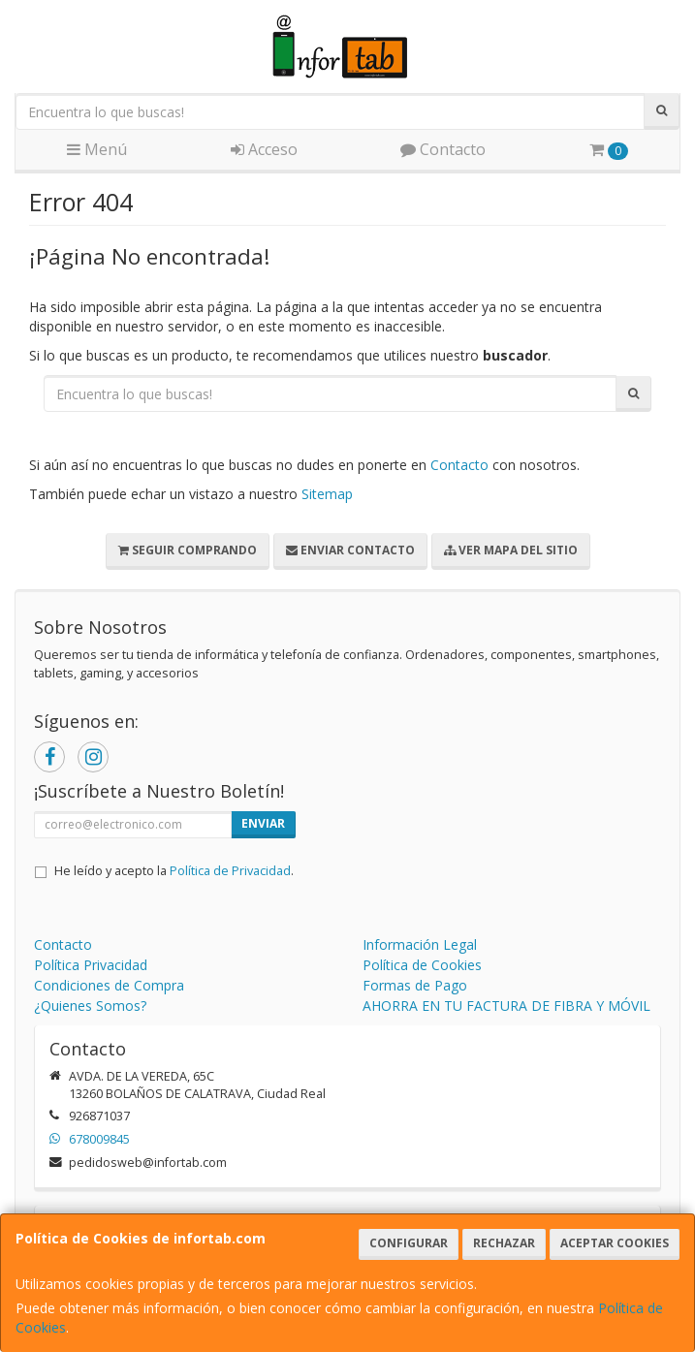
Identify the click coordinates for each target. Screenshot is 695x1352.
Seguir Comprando (187, 550)
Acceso (264, 149)
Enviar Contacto (350, 550)
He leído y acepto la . (174, 871)
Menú (97, 149)
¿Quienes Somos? (90, 1005)
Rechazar (504, 1243)
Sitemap (327, 494)
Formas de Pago (415, 985)
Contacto (443, 149)
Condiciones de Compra (109, 985)
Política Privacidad (90, 965)
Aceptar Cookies (614, 1243)
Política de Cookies (422, 965)
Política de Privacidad (230, 871)
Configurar (408, 1243)
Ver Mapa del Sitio (511, 550)
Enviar (263, 823)
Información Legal (420, 944)
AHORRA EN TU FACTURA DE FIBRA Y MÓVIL (506, 1005)
